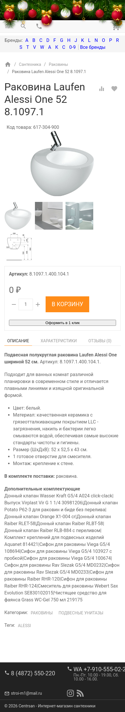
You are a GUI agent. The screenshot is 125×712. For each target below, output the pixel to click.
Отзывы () (99, 341)
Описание (18, 341)
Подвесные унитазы (81, 613)
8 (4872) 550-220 (33, 673)
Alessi (24, 625)
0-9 (72, 47)
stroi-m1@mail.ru (26, 693)
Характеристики (59, 341)
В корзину (67, 304)
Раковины (42, 613)
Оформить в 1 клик (62, 323)
